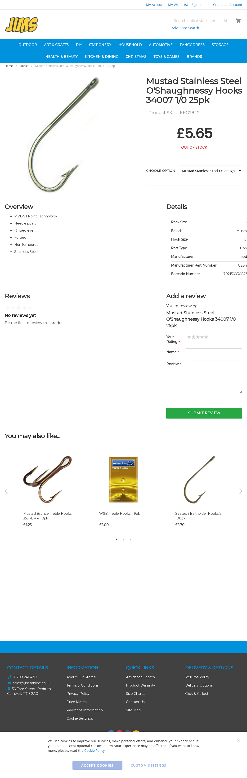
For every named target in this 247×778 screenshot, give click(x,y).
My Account (155, 4)
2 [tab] (123, 539)
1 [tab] (116, 539)
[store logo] (21, 25)
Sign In (197, 4)
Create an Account (227, 4)
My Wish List (178, 4)
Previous (6, 491)
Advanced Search (185, 28)
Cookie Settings (80, 718)
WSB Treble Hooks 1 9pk (119, 513)
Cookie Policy (94, 750)
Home (9, 66)
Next (240, 491)
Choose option (160, 171)
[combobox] (201, 20)
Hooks (24, 66)
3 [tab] (130, 539)
